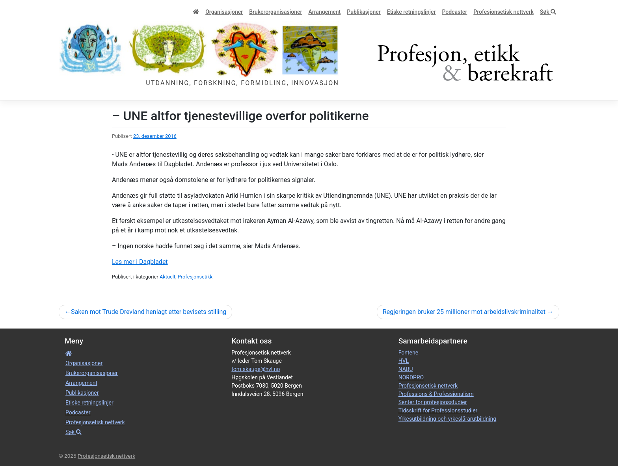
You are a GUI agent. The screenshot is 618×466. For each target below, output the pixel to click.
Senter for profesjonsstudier (432, 402)
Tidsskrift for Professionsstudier (438, 410)
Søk (548, 12)
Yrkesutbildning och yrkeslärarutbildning (447, 419)
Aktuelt (167, 277)
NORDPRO (411, 377)
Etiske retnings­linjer (411, 12)
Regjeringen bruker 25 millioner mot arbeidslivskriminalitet (464, 312)
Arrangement (324, 12)
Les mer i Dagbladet (140, 261)
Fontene (408, 352)
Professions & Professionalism (436, 394)
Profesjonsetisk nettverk (503, 12)
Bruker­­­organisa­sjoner (275, 12)
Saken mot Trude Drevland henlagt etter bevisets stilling (148, 312)
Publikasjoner (363, 12)
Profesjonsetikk (195, 277)
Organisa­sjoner (224, 12)
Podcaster (454, 12)
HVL (403, 361)
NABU (405, 369)
